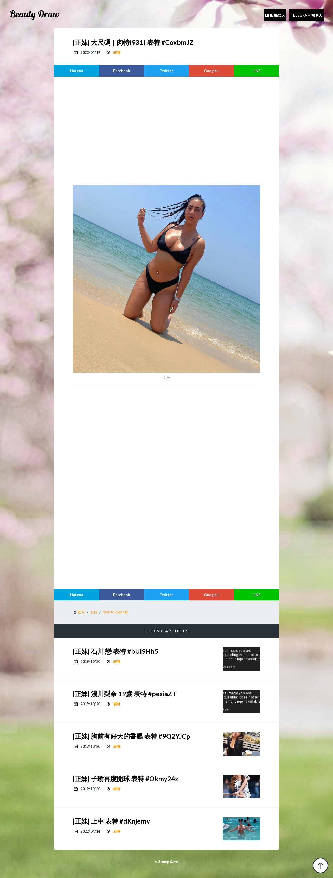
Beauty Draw (34, 14)
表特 (116, 52)
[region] (166, 127)
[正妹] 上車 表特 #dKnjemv (111, 821)
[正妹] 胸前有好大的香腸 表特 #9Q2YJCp (131, 736)
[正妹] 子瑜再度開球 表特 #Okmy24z (125, 778)
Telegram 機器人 (306, 15)
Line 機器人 (275, 15)
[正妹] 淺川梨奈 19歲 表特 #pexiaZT (124, 694)
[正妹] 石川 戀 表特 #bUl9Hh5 (115, 651)
